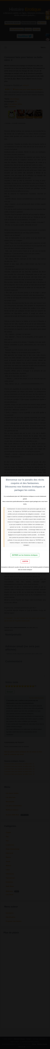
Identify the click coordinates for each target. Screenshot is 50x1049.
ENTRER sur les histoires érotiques (25, 555)
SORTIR (25, 561)
